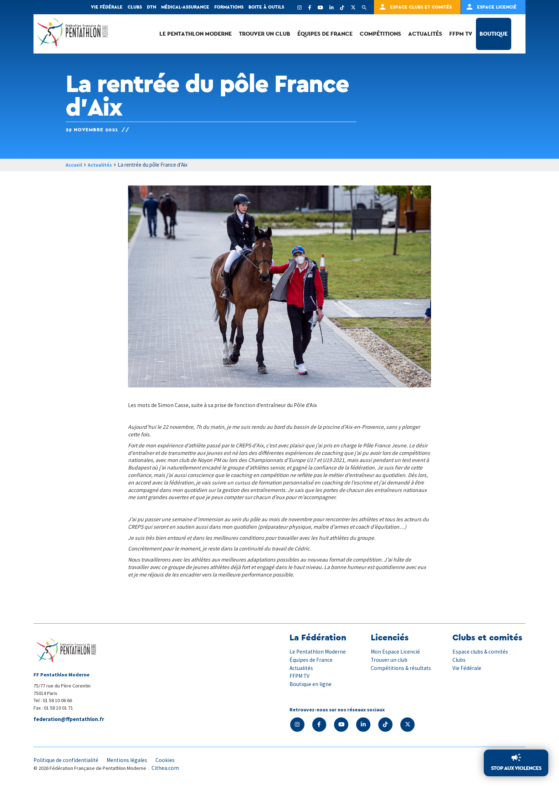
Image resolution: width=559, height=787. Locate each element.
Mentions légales (130, 760)
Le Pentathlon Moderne (195, 33)
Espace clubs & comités (480, 651)
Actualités (425, 33)
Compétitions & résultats (402, 667)
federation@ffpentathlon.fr (70, 719)
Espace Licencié (497, 7)
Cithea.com (165, 768)
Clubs (135, 7)
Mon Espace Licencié (395, 651)
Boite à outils (266, 7)
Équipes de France (325, 33)
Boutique (493, 33)
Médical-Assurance (185, 7)
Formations (228, 7)
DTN (151, 7)
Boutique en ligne (310, 683)
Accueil (75, 165)
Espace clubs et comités (421, 7)
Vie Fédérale (467, 667)
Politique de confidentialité (67, 760)
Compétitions (380, 33)
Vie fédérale (107, 7)
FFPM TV (460, 33)
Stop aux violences (514, 768)
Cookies (168, 760)
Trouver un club (264, 33)
